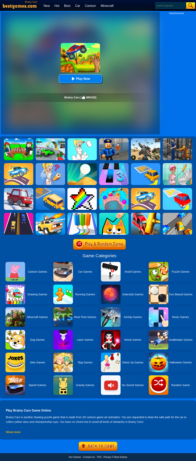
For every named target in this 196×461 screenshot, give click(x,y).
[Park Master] (145, 164)
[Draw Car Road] (145, 189)
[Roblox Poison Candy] (18, 139)
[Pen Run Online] (82, 214)
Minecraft (107, 5)
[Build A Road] (18, 164)
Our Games (75, 457)
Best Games (120, 457)
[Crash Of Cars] (50, 214)
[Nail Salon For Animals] (114, 189)
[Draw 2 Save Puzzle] (177, 164)
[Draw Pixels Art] (82, 189)
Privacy (107, 457)
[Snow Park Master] (18, 189)
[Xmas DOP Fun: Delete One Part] (82, 139)
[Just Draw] (50, 164)
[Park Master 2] (177, 189)
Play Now (80, 78)
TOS (99, 457)
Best (67, 5)
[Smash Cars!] (145, 214)
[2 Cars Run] (18, 214)
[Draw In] (114, 214)
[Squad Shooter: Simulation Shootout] (145, 139)
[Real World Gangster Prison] (177, 139)
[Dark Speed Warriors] (50, 139)
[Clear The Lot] (177, 214)
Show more (13, 432)
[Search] (170, 5)
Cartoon (90, 5)
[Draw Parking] (50, 189)
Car (77, 5)
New (47, 5)
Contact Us (88, 457)
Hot (56, 5)
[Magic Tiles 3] (114, 164)
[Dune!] (82, 164)
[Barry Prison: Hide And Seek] (114, 139)
